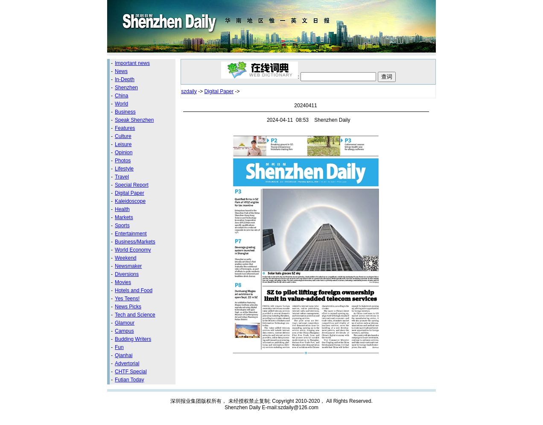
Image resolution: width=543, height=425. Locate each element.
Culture (123, 136)
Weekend (125, 258)
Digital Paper (129, 193)
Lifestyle (124, 169)
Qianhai (123, 355)
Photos (123, 161)
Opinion (123, 152)
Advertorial (127, 363)
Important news (132, 63)
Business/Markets (135, 242)
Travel (122, 177)
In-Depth (124, 79)
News (121, 71)
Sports (122, 226)
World (121, 104)
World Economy (133, 250)
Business (125, 112)
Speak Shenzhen (134, 120)
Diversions (127, 274)
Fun (119, 347)
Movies (123, 282)
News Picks (128, 307)
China (121, 96)
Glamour (124, 323)
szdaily (189, 91)
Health (122, 209)
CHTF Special (131, 372)
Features (125, 128)
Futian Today (129, 380)
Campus (124, 331)
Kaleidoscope (130, 201)
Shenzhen (126, 88)
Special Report (132, 185)
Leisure (123, 144)
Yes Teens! (127, 299)
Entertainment (131, 234)
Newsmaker (128, 266)
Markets (124, 217)
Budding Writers (133, 339)
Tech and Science (135, 315)
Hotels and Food (133, 290)
